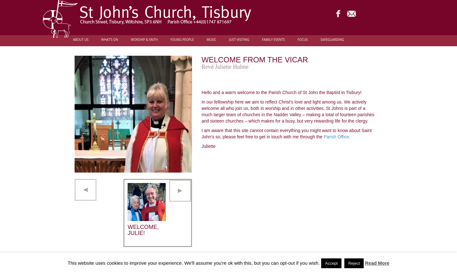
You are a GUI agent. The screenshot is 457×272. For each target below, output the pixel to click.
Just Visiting (239, 39)
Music (211, 39)
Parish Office (336, 136)
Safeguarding (332, 39)
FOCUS (303, 39)
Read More (377, 263)
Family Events (273, 39)
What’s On (109, 39)
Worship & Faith (144, 39)
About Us (81, 39)
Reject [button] (354, 263)
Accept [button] (331, 263)
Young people (182, 39)
